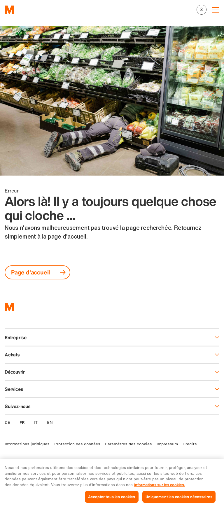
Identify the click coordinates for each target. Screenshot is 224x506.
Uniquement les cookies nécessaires (179, 499)
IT (36, 422)
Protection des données (77, 444)
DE (7, 422)
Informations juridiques (27, 444)
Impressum (167, 444)
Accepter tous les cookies (111, 499)
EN (50, 422)
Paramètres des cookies (128, 444)
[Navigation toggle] (215, 9)
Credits (190, 444)
